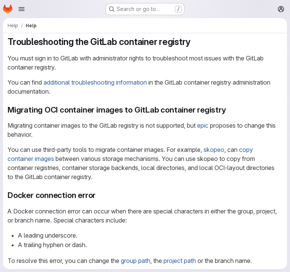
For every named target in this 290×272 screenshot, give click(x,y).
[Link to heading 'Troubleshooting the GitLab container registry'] (195, 41)
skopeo (214, 149)
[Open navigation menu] (21, 9)
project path (180, 260)
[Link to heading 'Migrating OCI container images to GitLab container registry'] (230, 109)
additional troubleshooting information (95, 82)
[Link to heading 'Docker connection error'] (100, 195)
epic (202, 125)
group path (135, 260)
